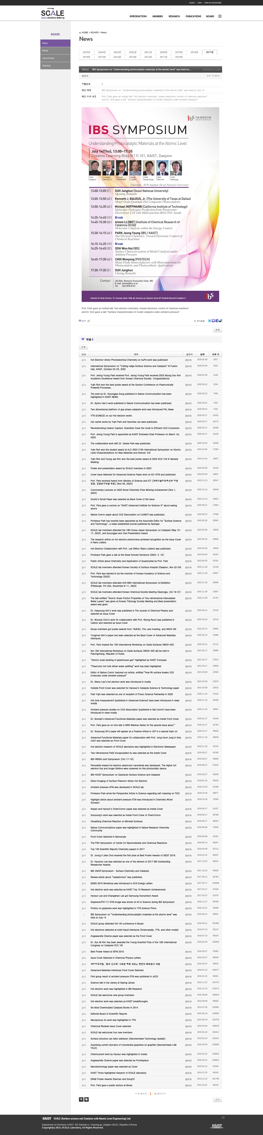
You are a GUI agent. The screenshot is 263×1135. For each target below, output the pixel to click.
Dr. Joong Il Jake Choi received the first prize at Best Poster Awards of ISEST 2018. (133, 855)
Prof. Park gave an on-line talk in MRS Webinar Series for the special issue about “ (133, 725)
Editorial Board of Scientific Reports (109, 1013)
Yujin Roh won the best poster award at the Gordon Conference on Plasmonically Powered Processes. (132, 386)
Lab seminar (48, 58)
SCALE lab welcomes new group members (112, 995)
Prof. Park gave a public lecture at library (111, 1085)
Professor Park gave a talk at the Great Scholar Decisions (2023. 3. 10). (128, 554)
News (45, 43)
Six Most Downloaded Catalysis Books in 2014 (114, 1007)
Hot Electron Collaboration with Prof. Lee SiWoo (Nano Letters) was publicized (130, 548)
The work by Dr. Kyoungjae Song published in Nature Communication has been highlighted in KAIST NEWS (131, 395)
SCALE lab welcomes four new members (111, 1032)
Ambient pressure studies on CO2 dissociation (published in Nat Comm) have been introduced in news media (133, 711)
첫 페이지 (141, 1093)
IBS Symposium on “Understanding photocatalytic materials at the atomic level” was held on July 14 (144, 69)
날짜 (202, 354)
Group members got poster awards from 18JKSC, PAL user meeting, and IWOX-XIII (133, 629)
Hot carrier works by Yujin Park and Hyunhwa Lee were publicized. (124, 421)
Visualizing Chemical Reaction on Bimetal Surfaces (116, 821)
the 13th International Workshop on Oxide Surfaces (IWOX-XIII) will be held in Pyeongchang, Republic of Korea (130, 652)
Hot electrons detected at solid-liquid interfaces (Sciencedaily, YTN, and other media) (134, 929)
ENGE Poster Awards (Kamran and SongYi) (113, 1078)
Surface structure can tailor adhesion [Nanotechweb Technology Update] (128, 1038)
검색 (81, 1099)
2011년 (163, 57)
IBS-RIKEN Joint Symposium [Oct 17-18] (112, 759)
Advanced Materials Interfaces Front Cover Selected (117, 970)
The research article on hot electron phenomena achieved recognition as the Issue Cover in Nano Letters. (136, 541)
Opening (46, 65)
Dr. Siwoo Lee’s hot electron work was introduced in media (121, 681)
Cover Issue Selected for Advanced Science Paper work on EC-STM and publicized (133, 474)
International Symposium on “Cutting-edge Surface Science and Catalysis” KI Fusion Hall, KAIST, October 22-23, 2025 (134, 367)
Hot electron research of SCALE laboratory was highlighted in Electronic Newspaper (133, 746)
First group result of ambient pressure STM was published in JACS (124, 976)
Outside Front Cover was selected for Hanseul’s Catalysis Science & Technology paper (135, 687)
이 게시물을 (199, 321)
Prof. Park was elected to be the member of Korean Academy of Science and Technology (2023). (130, 575)
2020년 (163, 52)
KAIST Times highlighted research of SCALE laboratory (118, 1072)
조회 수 (215, 354)
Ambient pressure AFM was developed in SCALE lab (117, 787)
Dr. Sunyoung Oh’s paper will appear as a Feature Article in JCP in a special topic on (134, 731)
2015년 (101, 57)
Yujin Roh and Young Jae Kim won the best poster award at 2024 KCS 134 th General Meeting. (134, 460)
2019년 (178, 52)
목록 (217, 329)
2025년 (86, 52)
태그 (86, 1099)
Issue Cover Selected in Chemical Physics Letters (116, 957)
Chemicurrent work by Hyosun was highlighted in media (119, 1054)
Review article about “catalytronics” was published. (117, 877)
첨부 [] (86, 320)
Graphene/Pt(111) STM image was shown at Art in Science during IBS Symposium (133, 901)
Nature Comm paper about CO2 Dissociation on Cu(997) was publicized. (128, 514)
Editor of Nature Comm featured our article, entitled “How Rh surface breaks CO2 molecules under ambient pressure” (132, 674)
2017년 (209, 52)
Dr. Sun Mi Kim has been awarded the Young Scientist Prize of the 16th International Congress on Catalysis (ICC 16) (134, 944)
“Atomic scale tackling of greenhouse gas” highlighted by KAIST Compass (129, 659)
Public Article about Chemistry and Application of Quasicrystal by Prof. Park (129, 560)
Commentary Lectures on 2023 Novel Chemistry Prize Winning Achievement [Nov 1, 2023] (133, 491)
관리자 (85, 75)
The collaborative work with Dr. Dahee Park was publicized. (121, 443)
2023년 (117, 52)
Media (45, 50)
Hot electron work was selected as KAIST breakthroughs (119, 1001)
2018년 (194, 52)
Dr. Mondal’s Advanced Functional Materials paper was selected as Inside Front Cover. (135, 718)
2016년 (86, 57)
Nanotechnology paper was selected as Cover (114, 1066)
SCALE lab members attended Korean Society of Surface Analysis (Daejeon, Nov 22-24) (136, 567)
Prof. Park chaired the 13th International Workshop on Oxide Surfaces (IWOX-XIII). (133, 644)
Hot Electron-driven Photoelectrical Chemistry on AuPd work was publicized (129, 359)
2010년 (178, 57)
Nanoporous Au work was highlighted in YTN (113, 1019)
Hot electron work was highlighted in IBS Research (116, 988)
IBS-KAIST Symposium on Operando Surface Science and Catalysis (125, 774)
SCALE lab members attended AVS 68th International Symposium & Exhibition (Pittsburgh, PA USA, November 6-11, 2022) (130, 584)
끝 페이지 (160, 1093)
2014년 (117, 57)
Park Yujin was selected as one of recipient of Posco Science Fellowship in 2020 (132, 694)
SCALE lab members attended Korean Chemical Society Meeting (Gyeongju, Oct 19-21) (136, 591)
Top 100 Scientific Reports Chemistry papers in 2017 (117, 849)
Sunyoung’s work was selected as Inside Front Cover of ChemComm (126, 815)
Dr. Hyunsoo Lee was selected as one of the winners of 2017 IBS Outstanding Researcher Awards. (130, 863)
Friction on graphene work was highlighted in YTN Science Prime (123, 908)
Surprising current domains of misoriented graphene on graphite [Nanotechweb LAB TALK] (133, 1046)
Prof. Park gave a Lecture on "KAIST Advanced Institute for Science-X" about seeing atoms (134, 507)
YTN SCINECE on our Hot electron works (111, 415)
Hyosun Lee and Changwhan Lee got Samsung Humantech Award (124, 895)
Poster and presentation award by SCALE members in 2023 (121, 468)
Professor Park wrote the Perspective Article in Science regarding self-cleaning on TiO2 (135, 793)
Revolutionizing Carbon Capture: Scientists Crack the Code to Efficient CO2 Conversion (135, 427)
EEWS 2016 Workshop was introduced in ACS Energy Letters (122, 883)
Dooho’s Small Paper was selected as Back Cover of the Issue (123, 499)
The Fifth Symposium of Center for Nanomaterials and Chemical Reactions (129, 842)
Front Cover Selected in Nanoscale (108, 836)
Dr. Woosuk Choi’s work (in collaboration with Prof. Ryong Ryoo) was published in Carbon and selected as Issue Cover (132, 621)
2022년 (132, 52)
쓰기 (217, 1099)
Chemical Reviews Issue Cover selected (111, 1026)
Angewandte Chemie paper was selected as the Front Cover (121, 935)
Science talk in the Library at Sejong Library (113, 982)
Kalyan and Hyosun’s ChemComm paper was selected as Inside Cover (127, 808)
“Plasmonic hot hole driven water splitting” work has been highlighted (126, 666)
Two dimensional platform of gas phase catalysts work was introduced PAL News (132, 409)
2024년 (101, 52)
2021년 (148, 52)
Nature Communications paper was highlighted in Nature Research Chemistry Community (130, 829)
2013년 (132, 57)
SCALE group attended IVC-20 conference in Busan (117, 923)
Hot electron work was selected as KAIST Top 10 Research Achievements (128, 889)
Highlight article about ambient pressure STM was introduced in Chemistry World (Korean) (131, 801)
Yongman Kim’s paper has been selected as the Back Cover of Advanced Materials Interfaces (133, 637)
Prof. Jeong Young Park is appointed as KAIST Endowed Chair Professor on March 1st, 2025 (135, 436)
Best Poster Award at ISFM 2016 (107, 951)
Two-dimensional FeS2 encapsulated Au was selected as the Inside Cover (128, 752)
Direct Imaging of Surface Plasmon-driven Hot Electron (119, 780)
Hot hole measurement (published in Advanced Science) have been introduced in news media (135, 702)
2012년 (148, 57)
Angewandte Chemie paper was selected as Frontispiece (119, 1060)
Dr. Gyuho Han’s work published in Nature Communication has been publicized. (131, 403)
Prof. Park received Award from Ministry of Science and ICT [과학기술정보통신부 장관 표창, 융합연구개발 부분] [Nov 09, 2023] (134, 482)
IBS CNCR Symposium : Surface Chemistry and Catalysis (120, 870)
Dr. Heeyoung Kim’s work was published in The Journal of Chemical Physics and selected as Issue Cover (132, 612)
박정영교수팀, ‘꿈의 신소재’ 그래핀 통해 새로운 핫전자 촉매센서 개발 (125, 963)
